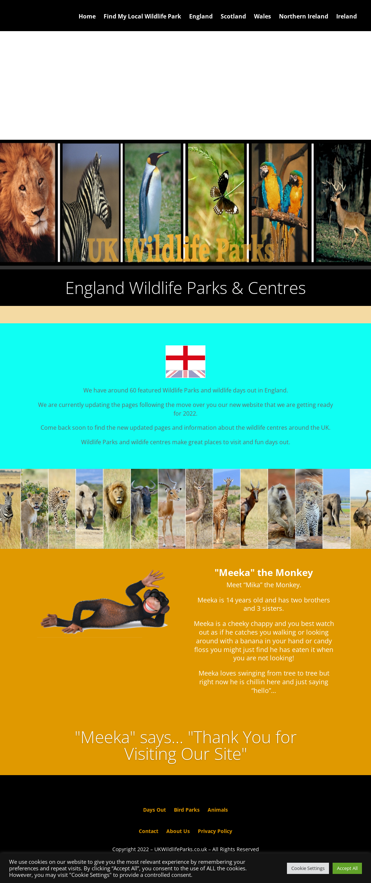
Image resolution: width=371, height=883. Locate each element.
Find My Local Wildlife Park (142, 17)
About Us (178, 831)
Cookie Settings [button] (308, 868)
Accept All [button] (347, 868)
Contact (148, 831)
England (201, 17)
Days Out (154, 810)
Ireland (346, 17)
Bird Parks (187, 810)
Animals (218, 810)
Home (87, 17)
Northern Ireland (303, 17)
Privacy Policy (215, 831)
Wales (262, 17)
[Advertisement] (185, 85)
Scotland (233, 17)
